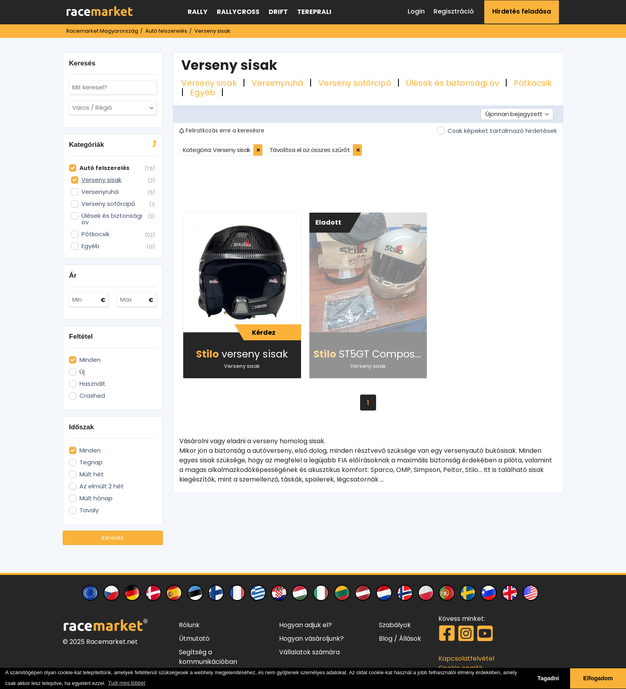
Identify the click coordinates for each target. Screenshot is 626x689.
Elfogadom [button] (598, 678)
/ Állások (407, 638)
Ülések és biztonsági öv (453, 83)
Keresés (112, 538)
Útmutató (194, 638)
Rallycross (238, 11)
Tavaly (89, 510)
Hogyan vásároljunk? (311, 638)
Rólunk (189, 625)
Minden (90, 359)
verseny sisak (242, 354)
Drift (278, 11)
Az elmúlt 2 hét (101, 486)
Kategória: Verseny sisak (216, 150)
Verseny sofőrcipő (355, 83)
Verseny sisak (210, 83)
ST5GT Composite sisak (370, 354)
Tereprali (314, 11)
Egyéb (203, 92)
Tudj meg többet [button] (126, 683)
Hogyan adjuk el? (305, 625)
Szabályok (395, 625)
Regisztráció (454, 11)
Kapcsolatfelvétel (466, 658)
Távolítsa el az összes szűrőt (309, 150)
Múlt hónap (96, 498)
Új (82, 371)
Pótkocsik (533, 83)
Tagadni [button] (548, 678)
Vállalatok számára (309, 652)
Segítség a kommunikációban (208, 657)
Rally (198, 11)
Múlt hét (91, 474)
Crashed (92, 395)
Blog (385, 638)
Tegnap (91, 462)
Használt (92, 383)
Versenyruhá (278, 83)
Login (416, 11)
